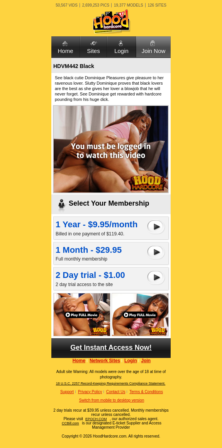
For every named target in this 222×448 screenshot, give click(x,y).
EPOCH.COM (96, 419)
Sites (93, 51)
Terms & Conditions (146, 392)
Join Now (154, 51)
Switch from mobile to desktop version (111, 400)
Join (146, 360)
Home (65, 51)
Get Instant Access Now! (110, 347)
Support (67, 392)
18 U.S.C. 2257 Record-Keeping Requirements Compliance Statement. (111, 383)
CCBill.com (70, 423)
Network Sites (105, 360)
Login (121, 51)
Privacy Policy (90, 392)
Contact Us (115, 392)
